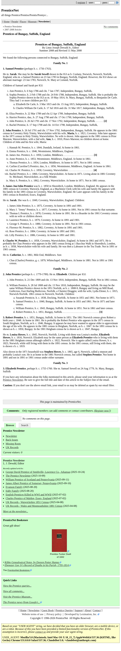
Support (79, 610)
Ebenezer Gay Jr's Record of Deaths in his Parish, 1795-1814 (37, 565)
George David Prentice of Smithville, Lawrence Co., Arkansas (38, 472)
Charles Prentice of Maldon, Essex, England (29, 498)
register (81, 2)
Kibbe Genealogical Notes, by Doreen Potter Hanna (32, 562)
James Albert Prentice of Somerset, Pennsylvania (31, 483)
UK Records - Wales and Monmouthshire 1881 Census (34, 506)
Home (7, 21)
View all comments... (13, 591)
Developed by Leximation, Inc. (81, 614)
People (14, 21)
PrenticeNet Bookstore (18, 570)
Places (23, 21)
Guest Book (47, 610)
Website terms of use (32, 614)
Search (24, 425)
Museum (32, 21)
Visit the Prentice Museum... (17, 596)
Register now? (102, 410)
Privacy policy (54, 614)
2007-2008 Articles (13, 29)
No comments (111, 26)
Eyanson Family (14, 487)
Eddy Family (12, 491)
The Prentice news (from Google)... (21, 602)
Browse (10, 425)
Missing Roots (13, 443)
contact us (40, 631)
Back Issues (12, 439)
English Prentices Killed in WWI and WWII (29, 494)
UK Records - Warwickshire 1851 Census (27, 502)
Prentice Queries (64, 610)
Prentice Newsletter (13, 26)
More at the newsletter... (15, 511)
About (87, 610)
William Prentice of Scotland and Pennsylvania (30, 479)
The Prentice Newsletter (18, 475)
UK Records (12, 447)
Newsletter (11, 436)
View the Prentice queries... (17, 585)
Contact (97, 610)
